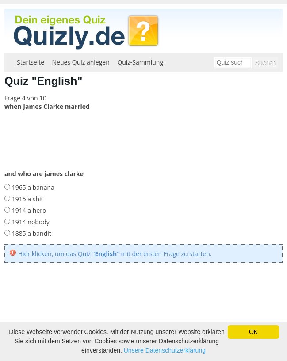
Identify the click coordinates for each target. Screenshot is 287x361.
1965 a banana (32, 187)
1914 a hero (28, 210)
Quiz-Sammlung (140, 62)
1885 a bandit (30, 233)
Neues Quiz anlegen (81, 62)
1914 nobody (30, 222)
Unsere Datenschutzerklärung (165, 350)
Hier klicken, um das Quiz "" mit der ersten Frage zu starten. (115, 254)
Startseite (30, 62)
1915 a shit (26, 199)
